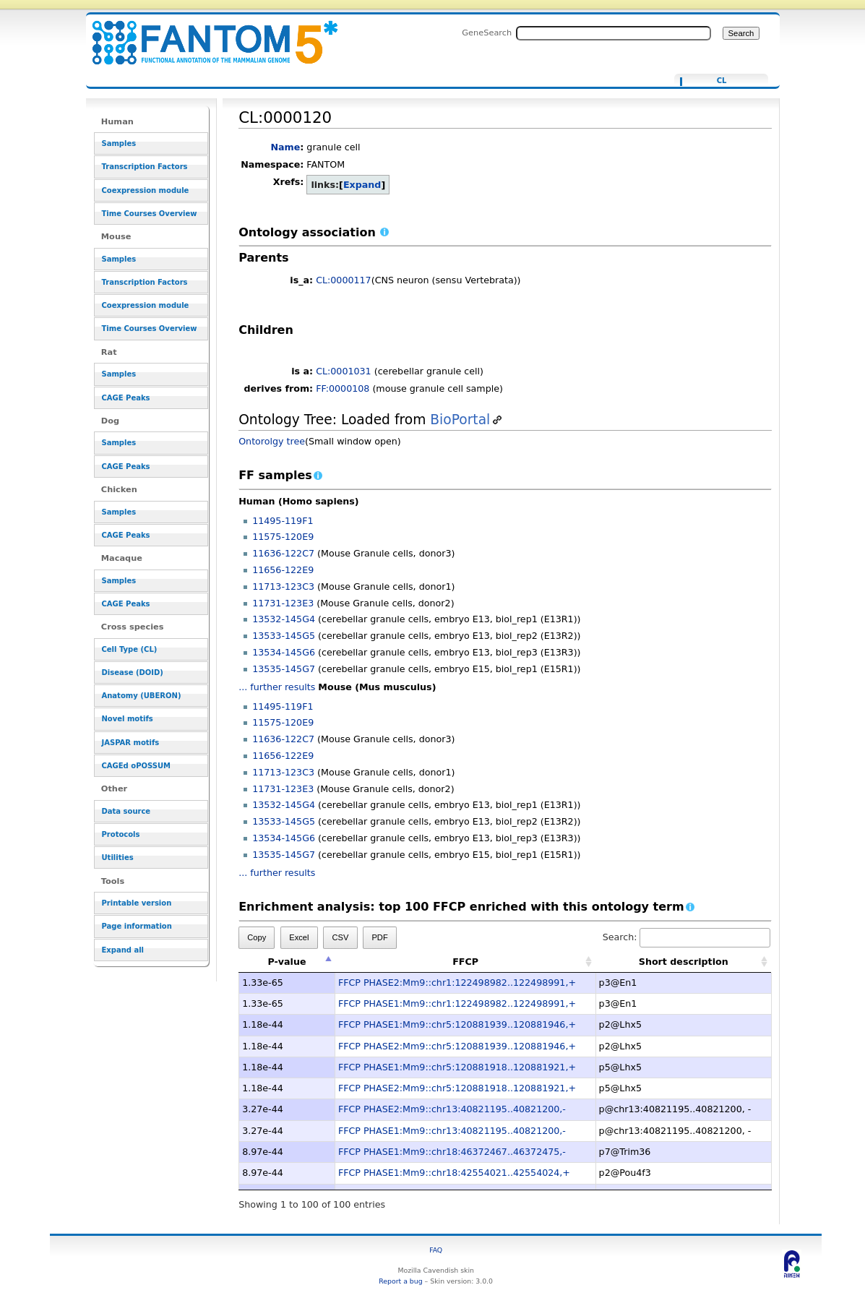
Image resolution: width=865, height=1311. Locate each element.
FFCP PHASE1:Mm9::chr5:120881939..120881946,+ (457, 1024)
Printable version (137, 903)
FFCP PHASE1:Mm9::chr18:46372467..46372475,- (452, 1151)
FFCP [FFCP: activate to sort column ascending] (465, 961)
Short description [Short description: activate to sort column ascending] (683, 961)
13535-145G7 (283, 668)
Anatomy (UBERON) (141, 696)
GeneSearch (487, 32)
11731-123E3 (283, 603)
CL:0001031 (343, 371)
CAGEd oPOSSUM (136, 766)
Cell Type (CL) (130, 649)
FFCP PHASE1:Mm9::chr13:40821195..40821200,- (452, 1130)
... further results (276, 687)
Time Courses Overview (149, 214)
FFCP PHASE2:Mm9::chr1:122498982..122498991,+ (457, 982)
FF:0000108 (342, 388)
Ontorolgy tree (271, 441)
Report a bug (400, 1281)
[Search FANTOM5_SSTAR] (613, 33)
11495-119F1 (282, 520)
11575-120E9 (283, 536)
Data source (126, 811)
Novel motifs (127, 719)
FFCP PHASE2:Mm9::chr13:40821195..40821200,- (452, 1109)
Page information (137, 926)
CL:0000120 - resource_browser (206, 34)
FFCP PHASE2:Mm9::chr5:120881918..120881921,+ (457, 1088)
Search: (686, 937)
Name (285, 147)
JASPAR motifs (131, 743)
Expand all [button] (123, 950)
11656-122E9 (283, 569)
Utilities (118, 857)
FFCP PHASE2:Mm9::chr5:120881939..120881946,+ (457, 1046)
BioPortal (460, 419)
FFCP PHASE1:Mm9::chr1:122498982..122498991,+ (457, 1003)
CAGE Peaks (126, 398)
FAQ (435, 1250)
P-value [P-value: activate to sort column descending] (286, 961)
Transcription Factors (145, 167)
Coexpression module (145, 190)
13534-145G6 (283, 652)
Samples (119, 143)
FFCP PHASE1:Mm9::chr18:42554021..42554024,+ (454, 1172)
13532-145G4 (283, 619)
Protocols (121, 834)
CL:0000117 (343, 280)
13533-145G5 (283, 635)
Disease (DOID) (132, 672)
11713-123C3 (283, 586)
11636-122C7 (283, 553)
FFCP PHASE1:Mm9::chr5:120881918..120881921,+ (457, 1067)
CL (722, 81)
